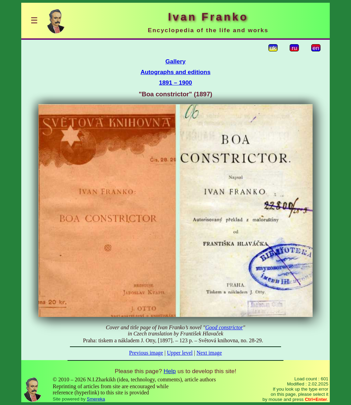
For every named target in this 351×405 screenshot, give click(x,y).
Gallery (176, 61)
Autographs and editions (175, 72)
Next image (209, 353)
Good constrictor (224, 327)
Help (170, 371)
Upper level (180, 353)
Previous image (146, 353)
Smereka (96, 399)
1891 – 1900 (175, 82)
